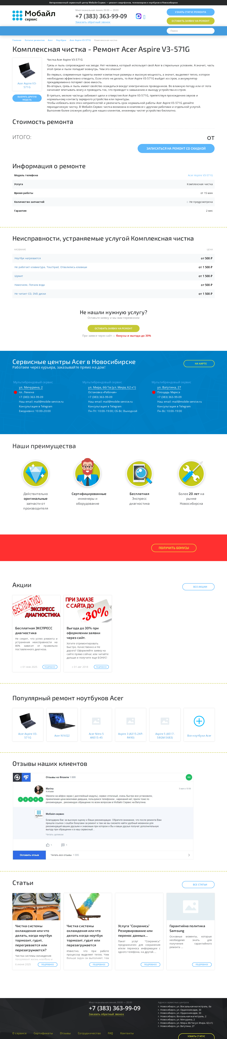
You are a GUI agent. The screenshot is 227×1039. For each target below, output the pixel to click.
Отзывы (65, 1033)
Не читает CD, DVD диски (30, 293)
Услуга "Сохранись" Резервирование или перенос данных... (135, 930)
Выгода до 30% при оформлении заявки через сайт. (83, 633)
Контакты (127, 1033)
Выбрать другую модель (27, 98)
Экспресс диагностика (139, 498)
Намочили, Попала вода (30, 284)
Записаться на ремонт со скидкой (176, 148)
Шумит (19, 276)
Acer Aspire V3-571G (200, 175)
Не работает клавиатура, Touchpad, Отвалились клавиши (51, 267)
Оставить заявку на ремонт (113, 328)
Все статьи (197, 884)
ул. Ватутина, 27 (169, 387)
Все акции (197, 587)
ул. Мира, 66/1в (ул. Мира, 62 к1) (112, 387)
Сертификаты (43, 1033)
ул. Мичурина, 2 (31, 387)
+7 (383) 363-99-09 (101, 16)
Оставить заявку (190, 20)
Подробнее (50, 667)
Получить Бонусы (174, 548)
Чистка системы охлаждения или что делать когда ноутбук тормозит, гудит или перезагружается (85, 935)
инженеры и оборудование (89, 498)
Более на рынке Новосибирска (191, 498)
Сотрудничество (89, 1033)
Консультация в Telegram (35, 406)
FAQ (110, 1033)
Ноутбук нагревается (28, 258)
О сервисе (19, 1033)
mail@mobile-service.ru (48, 401)
